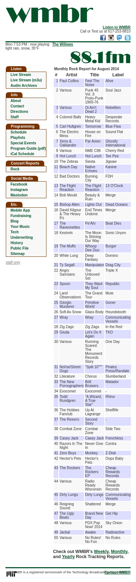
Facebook (19, 184)
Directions (19, 112)
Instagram (19, 190)
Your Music (20, 227)
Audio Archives (24, 86)
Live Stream (21, 75)
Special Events (23, 143)
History (17, 243)
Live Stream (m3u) (26, 80)
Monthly (119, 551)
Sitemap (18, 254)
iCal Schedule (22, 154)
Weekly (101, 551)
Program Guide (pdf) (28, 148)
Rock (15, 169)
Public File (20, 248)
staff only (13, 262)
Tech (15, 232)
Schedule (18, 132)
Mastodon (19, 195)
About (16, 101)
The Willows (62, 44)
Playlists (18, 138)
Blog (14, 221)
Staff (14, 117)
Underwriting (22, 237)
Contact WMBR (117, 572)
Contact (17, 106)
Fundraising (21, 216)
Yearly (68, 556)
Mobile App (20, 210)
